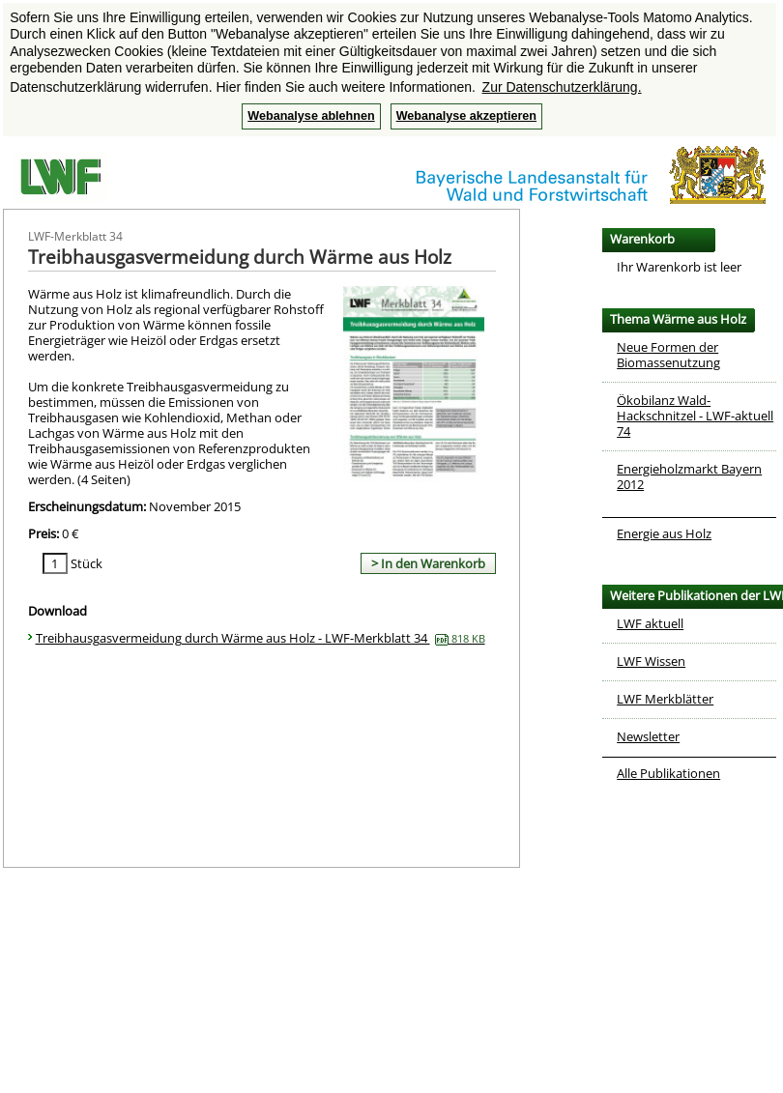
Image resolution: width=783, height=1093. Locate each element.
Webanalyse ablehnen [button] (310, 116)
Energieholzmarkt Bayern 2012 (689, 476)
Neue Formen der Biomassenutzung (668, 354)
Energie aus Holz (664, 533)
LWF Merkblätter (665, 698)
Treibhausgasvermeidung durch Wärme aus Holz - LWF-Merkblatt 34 (260, 638)
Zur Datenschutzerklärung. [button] (562, 87)
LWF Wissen (651, 661)
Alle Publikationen (668, 773)
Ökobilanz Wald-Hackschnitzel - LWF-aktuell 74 (695, 415)
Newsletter (648, 736)
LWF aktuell (650, 623)
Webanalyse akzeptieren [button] (466, 116)
